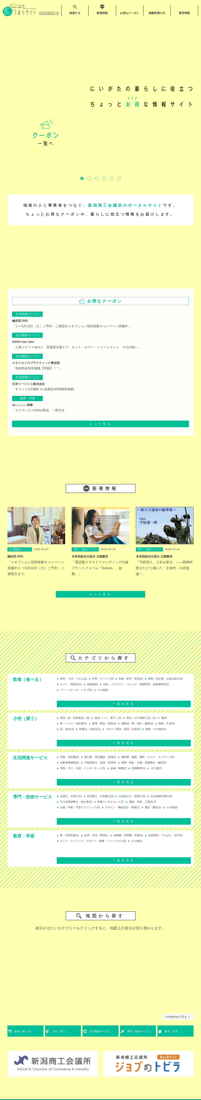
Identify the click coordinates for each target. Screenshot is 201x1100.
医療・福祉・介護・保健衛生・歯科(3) (152, 766)
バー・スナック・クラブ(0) (157, 691)
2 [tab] (89, 178)
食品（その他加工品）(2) (149, 721)
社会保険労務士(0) (172, 799)
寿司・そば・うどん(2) (74, 679)
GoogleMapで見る (178, 1023)
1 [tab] (82, 178)
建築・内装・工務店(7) (151, 805)
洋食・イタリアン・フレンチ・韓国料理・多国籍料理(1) (96, 691)
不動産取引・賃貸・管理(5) (103, 766)
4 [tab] (104, 178)
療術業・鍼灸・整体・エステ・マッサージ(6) (157, 760)
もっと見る (100, 423)
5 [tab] (111, 178)
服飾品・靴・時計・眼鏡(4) (145, 727)
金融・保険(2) (124, 772)
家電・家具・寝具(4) (107, 727)
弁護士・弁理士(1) (71, 799)
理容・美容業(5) (69, 760)
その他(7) (166, 772)
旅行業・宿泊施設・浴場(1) (103, 760)
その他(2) (65, 854)
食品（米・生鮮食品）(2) (75, 721)
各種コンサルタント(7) (115, 805)
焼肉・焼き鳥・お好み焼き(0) (78, 685)
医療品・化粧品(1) (92, 733)
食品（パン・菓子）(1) (112, 721)
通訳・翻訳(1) (163, 811)
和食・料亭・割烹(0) (137, 679)
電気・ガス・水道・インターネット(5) (84, 772)
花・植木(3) (66, 733)
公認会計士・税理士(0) (139, 799)
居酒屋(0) (139, 685)
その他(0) (65, 697)
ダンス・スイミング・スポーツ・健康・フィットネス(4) (140, 848)
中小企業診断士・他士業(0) (77, 805)
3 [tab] (96, 178)
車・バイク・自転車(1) (74, 727)
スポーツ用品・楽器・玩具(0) (128, 733)
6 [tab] (119, 178)
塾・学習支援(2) (69, 841)
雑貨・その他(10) (165, 733)
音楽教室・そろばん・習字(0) (78, 848)
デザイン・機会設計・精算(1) (128, 811)
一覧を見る (124, 706)
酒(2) (175, 721)
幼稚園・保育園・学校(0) (134, 841)
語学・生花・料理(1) (99, 841)
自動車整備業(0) (69, 766)
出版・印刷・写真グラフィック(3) (81, 811)
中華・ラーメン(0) (106, 679)
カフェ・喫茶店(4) (115, 685)
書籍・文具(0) (178, 727)
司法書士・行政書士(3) (103, 799)
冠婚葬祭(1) (146, 772)
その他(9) (65, 818)
